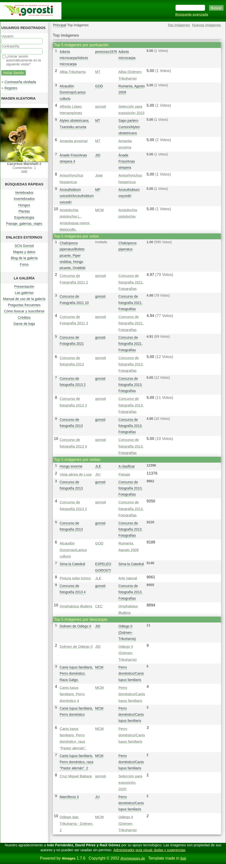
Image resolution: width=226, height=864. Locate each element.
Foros (24, 264)
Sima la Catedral (72, 564)
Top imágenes (179, 25)
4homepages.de (132, 858)
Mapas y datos (24, 252)
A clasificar (126, 466)
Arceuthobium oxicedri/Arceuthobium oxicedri (77, 196)
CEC (99, 606)
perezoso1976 (106, 52)
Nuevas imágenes (206, 25)
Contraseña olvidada (20, 82)
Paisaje (124, 474)
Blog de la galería (24, 258)
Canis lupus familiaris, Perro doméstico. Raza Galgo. (76, 673)
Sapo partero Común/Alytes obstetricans (129, 127)
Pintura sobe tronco (75, 578)
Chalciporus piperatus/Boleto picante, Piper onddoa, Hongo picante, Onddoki (72, 255)
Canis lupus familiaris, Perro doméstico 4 (72, 694)
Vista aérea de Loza (76, 474)
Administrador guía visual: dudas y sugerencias (149, 850)
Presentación (24, 286)
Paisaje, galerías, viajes (24, 224)
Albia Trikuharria (73, 72)
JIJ (97, 797)
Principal (59, 25)
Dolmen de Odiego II (75, 626)
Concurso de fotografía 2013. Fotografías (131, 364)
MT (97, 72)
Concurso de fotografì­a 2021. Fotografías (131, 282)
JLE (98, 466)
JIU (97, 474)
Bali (183, 858)
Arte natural (127, 578)
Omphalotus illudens (76, 606)
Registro (10, 88)
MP (97, 190)
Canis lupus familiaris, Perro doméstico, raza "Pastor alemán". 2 (76, 762)
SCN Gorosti (24, 246)
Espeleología (24, 217)
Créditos (24, 317)
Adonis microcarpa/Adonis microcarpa (74, 58)
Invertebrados (24, 199)
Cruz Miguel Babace (76, 776)
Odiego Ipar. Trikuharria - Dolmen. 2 (76, 823)
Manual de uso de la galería (24, 299)
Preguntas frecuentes (24, 305)
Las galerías (24, 293)
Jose (99, 175)
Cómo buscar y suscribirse (24, 311)
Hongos (24, 205)
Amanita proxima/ (74, 141)
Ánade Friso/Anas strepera (126, 161)
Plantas (24, 211)
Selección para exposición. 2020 (130, 782)
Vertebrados (24, 193)
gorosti (100, 106)
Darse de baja (24, 324)
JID (97, 155)
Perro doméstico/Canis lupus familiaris (131, 673)
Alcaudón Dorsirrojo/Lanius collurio (73, 92)
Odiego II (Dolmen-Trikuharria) (127, 632)
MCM (99, 210)
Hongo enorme (71, 466)
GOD (99, 86)
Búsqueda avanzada (191, 14)
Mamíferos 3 (69, 797)
